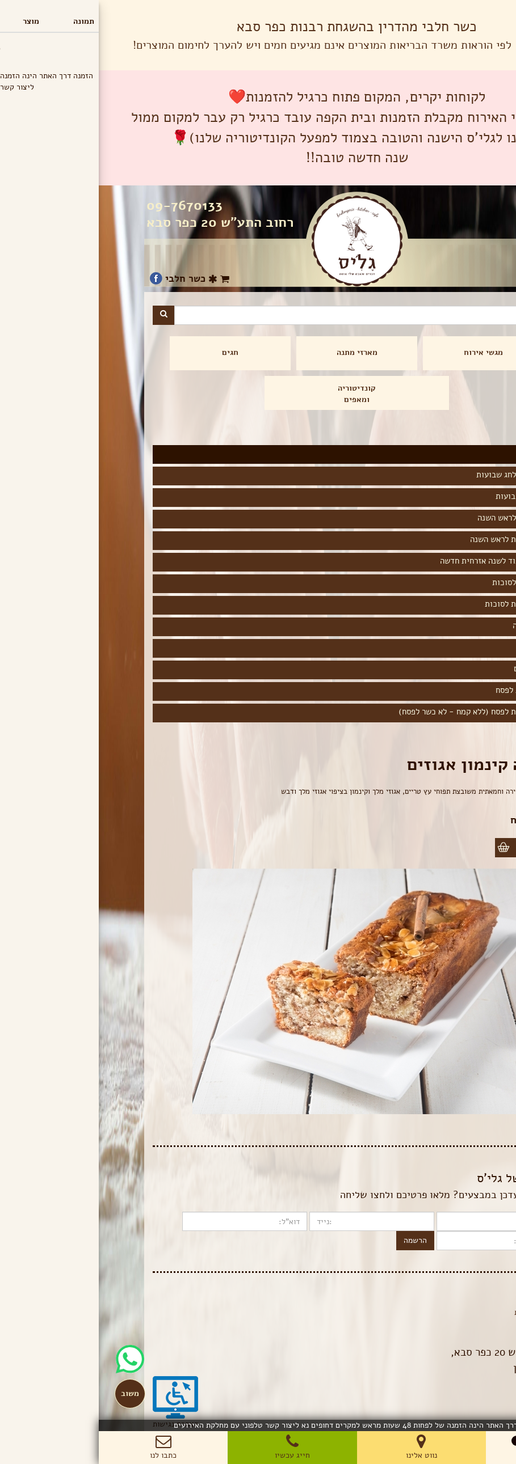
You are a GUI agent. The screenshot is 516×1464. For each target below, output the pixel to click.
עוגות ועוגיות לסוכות (422, 604)
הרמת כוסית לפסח (427, 690)
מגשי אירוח (384, 352)
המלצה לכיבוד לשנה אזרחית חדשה (399, 560)
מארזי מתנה (258, 352)
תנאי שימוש (444, 1323)
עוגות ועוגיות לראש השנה (414, 539)
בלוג (455, 1301)
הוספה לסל (438, 847)
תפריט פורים (436, 668)
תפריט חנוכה (436, 625)
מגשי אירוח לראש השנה (418, 517)
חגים (131, 352)
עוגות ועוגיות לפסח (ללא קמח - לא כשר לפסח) (379, 711)
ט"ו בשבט (440, 647)
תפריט (490, 11)
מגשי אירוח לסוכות (425, 582)
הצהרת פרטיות (439, 1312)
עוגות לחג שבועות (427, 496)
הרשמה (316, 1240)
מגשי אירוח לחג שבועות (417, 474)
